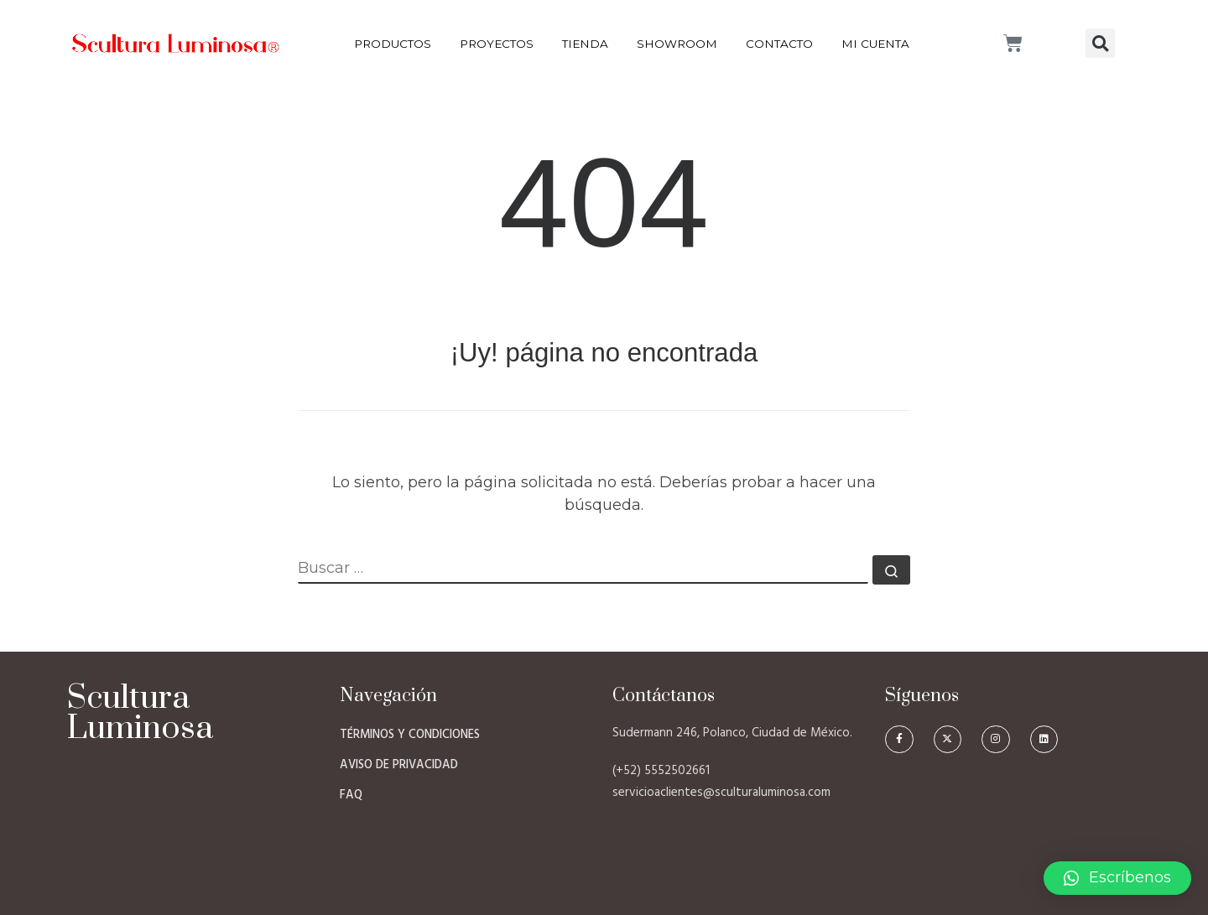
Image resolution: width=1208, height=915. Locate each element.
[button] (1100, 43)
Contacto (779, 43)
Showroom (677, 43)
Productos (392, 43)
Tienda (585, 43)
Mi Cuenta (875, 43)
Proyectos (497, 43)
